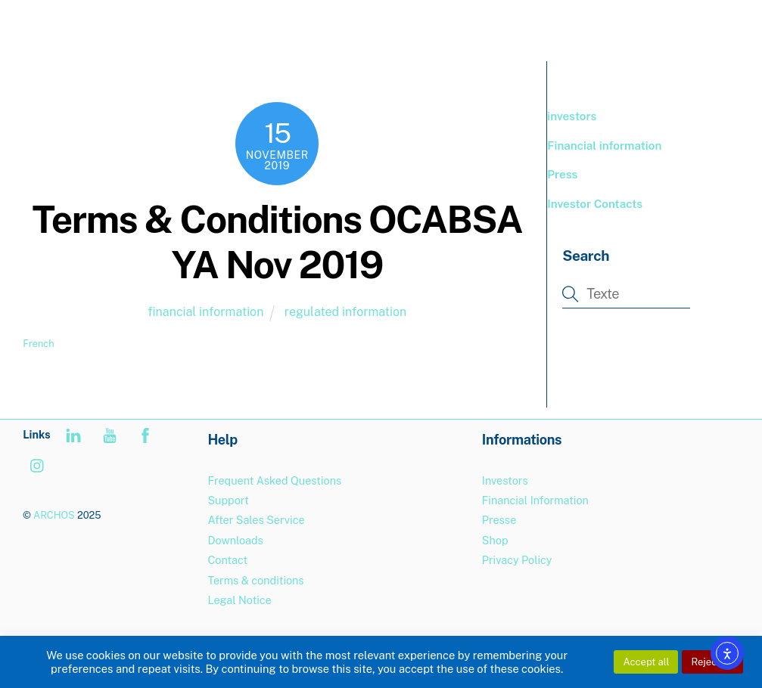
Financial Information (535, 500)
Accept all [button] (646, 662)
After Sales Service (255, 519)
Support (227, 500)
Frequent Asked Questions (274, 480)
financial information (205, 312)
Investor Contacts (594, 203)
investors (571, 116)
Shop (495, 540)
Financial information (604, 145)
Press (562, 174)
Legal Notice (239, 599)
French (38, 343)
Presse (499, 519)
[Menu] (716, 21)
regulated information (345, 312)
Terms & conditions (255, 580)
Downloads (235, 540)
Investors (505, 480)
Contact (227, 559)
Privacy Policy (517, 559)
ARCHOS (54, 515)
